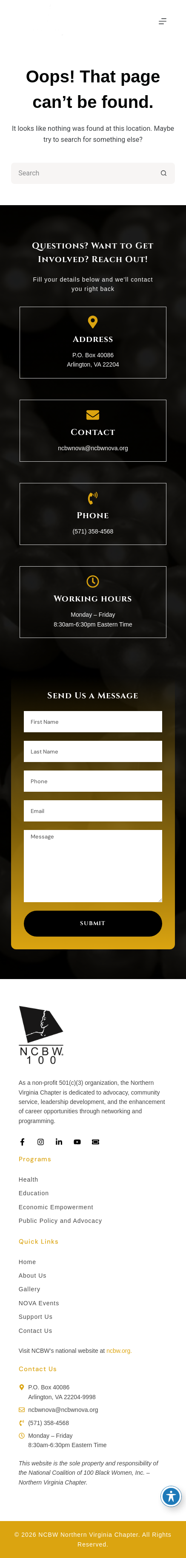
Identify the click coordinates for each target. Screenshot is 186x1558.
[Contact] (92, 415)
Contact (93, 432)
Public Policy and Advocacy (60, 1220)
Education (34, 1193)
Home (27, 1262)
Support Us (36, 1316)
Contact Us (35, 1330)
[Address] (92, 322)
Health (28, 1179)
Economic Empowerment (56, 1207)
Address (93, 339)
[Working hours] (92, 581)
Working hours (93, 598)
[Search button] (164, 173)
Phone (93, 515)
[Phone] (92, 498)
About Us (33, 1275)
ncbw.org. (119, 1350)
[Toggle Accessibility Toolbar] (171, 1496)
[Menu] (162, 21)
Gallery (29, 1289)
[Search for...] (82, 173)
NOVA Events (39, 1303)
